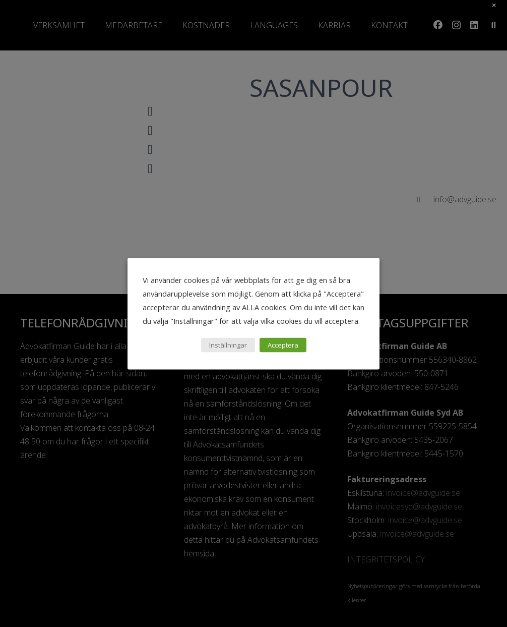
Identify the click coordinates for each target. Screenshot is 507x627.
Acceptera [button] (283, 344)
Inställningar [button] (228, 344)
